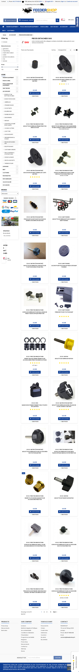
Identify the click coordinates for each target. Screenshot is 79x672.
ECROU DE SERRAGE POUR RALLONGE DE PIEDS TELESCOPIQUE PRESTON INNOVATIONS (35, 313)
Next (55, 612)
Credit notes (44, 630)
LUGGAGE (73, 27)
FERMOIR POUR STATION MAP (64, 312)
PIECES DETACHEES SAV (9, 142)
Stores (23, 651)
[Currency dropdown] (41, 1)
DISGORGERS (8, 117)
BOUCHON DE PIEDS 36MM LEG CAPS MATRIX (35, 173)
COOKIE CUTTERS (9, 128)
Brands (4, 190)
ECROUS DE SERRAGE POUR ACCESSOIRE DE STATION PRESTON (64, 545)
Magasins (24, 639)
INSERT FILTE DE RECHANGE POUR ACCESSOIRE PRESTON (35, 498)
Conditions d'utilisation (27, 633)
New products (5, 628)
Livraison (23, 626)
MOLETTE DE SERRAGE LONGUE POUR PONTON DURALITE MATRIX (35, 266)
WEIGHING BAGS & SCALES (9, 138)
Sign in (63, 1)
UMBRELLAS (7, 102)
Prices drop (4, 626)
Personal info (44, 626)
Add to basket (35, 93)
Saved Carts (9, 20)
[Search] (47, 20)
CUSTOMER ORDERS (10, 149)
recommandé (7, 182)
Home (3, 75)
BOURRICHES (8, 111)
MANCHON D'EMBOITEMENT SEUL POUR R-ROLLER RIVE (35, 405)
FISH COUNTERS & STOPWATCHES (9, 153)
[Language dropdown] (49, 1)
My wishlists (44, 639)
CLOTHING (10, 30)
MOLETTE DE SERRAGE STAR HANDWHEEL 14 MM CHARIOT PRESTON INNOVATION (64, 126)
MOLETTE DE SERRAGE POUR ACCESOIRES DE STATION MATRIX (34, 452)
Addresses (44, 633)
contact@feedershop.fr (68, 637)
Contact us (24, 646)
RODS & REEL (44, 27)
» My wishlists (6, 236)
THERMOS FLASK (8, 163)
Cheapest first (65, 50)
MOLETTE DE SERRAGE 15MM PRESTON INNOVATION (34, 126)
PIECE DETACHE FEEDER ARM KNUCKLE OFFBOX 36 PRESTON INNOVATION (34, 591)
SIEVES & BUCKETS (9, 160)
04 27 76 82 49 (17, 1)
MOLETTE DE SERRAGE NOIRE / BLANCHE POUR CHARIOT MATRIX (64, 405)
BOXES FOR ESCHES (9, 99)
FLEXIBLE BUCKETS (9, 114)
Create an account (72, 1)
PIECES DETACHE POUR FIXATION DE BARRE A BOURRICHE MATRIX (35, 219)
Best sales (4, 630)
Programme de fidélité (27, 637)
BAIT (3, 30)
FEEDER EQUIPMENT (12, 27)
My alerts (43, 637)
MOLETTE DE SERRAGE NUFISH (64, 358)
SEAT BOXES (54, 27)
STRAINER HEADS (9, 105)
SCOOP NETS (8, 108)
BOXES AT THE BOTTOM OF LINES (9, 95)
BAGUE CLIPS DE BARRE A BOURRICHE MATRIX (35, 80)
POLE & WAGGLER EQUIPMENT (29, 27)
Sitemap (23, 649)
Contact (3, 1)
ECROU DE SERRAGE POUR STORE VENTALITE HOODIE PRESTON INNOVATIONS (64, 174)
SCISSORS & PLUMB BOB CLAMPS (9, 124)
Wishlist (6, 231)
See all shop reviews (76, 662)
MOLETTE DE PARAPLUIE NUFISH (64, 498)
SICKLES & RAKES (9, 157)
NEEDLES (6, 120)
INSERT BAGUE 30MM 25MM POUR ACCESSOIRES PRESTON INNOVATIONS (35, 359)
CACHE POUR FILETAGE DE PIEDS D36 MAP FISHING (64, 266)
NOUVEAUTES (7, 176)
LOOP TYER (7, 131)
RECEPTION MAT (8, 146)
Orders (43, 628)
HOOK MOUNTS (8, 134)
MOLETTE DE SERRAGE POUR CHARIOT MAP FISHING (64, 219)
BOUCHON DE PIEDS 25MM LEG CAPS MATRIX (64, 80)
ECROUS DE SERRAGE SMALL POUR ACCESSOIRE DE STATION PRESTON (35, 545)
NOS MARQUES (7, 179)
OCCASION (6, 185)
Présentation (24, 635)
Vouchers (43, 635)
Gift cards (71, 20)
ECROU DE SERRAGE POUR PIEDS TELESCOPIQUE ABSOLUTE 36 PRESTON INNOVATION (64, 453)
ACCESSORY (64, 27)
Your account (46, 622)
